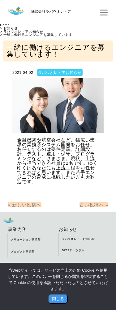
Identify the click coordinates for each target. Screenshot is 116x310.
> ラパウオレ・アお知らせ (21, 31)
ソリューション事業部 (26, 239)
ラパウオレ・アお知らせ (59, 72)
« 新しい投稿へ (24, 204)
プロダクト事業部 (23, 251)
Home (5, 25)
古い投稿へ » (93, 204)
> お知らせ (9, 28)
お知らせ (68, 229)
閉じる (58, 298)
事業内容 (17, 229)
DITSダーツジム (73, 250)
